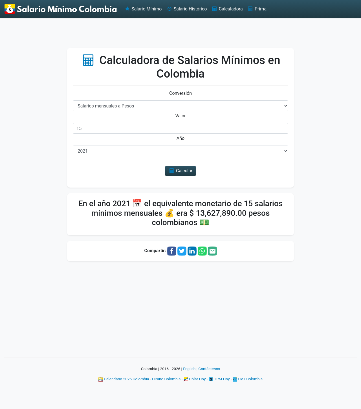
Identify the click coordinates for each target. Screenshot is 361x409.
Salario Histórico (186, 9)
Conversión (180, 93)
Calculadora (227, 9)
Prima (257, 9)
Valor (180, 115)
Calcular (181, 170)
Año (180, 138)
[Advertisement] (180, 32)
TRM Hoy (219, 379)
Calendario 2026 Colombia (123, 379)
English (189, 368)
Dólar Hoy (195, 379)
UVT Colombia (248, 379)
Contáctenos (209, 368)
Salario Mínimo (143, 9)
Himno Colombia (166, 379)
